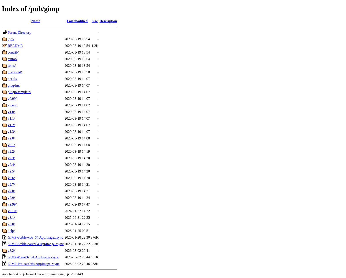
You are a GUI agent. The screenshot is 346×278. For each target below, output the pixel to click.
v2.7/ (11, 184)
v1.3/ (11, 131)
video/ (12, 105)
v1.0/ (11, 112)
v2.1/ (11, 145)
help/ (11, 231)
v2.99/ (12, 204)
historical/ (15, 72)
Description (108, 21)
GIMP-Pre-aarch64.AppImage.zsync (34, 264)
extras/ (12, 59)
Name (35, 21)
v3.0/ (11, 224)
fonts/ (12, 65)
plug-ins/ (14, 85)
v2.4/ (11, 165)
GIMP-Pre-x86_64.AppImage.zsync (33, 257)
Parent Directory (19, 32)
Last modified (77, 21)
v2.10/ (12, 211)
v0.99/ (12, 98)
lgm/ (11, 39)
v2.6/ (11, 178)
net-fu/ (12, 79)
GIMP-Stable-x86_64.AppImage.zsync (35, 237)
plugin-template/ (19, 92)
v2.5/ (11, 171)
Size (95, 21)
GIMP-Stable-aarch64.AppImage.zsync (36, 244)
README (15, 46)
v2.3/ (11, 158)
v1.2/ (11, 125)
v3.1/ (11, 217)
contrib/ (13, 52)
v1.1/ (11, 118)
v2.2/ (11, 151)
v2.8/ (11, 191)
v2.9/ (11, 198)
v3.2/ (11, 250)
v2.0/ (11, 138)
